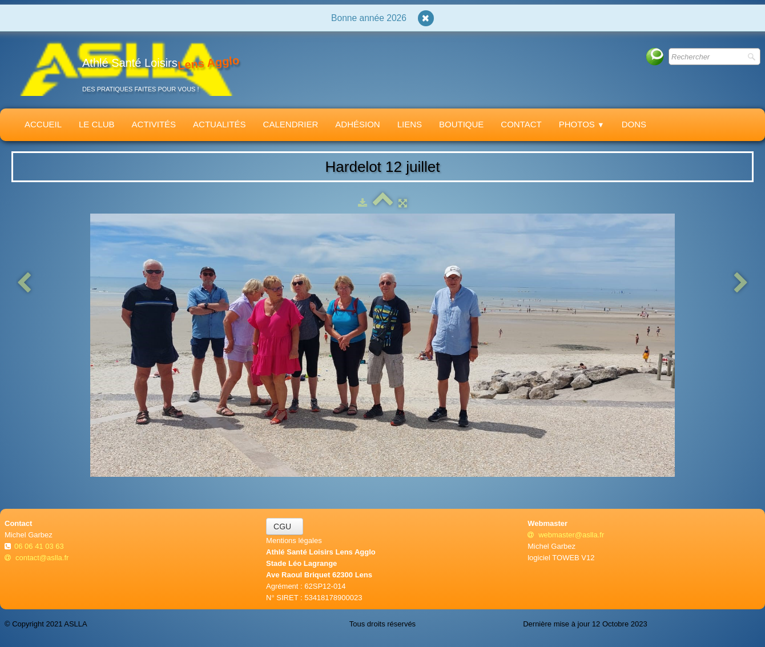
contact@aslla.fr (37, 557)
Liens (409, 124)
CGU (284, 526)
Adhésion (357, 124)
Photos (582, 124)
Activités (154, 124)
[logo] (126, 67)
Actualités (219, 124)
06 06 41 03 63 (40, 546)
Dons (634, 124)
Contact (521, 124)
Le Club (97, 124)
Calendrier (291, 124)
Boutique (461, 124)
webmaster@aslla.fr (566, 535)
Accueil (43, 124)
